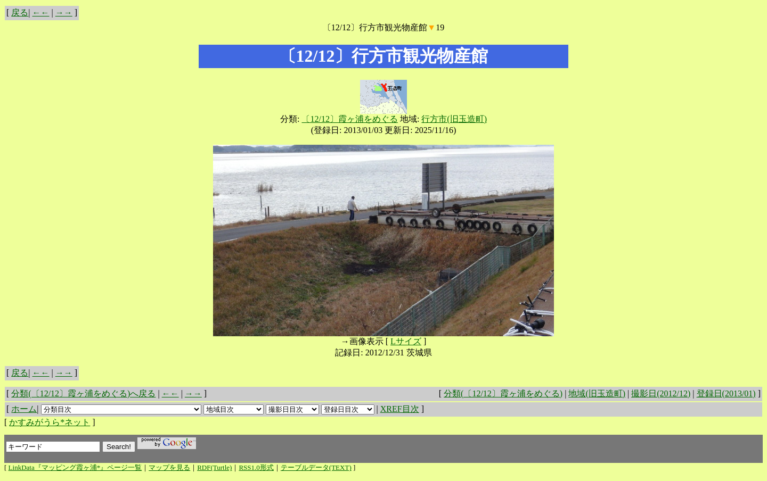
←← (41, 12)
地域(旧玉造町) (596, 393)
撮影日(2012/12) (660, 393)
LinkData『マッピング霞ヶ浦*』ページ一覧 (75, 467)
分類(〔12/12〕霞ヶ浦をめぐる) (503, 393)
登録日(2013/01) (726, 393)
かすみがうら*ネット (49, 422)
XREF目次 (399, 408)
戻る (19, 12)
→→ (63, 12)
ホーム (24, 408)
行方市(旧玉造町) (454, 118)
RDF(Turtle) (214, 467)
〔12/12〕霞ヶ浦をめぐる (349, 118)
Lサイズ (405, 341)
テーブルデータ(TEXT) (316, 467)
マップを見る (169, 467)
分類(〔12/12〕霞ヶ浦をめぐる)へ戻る (83, 393)
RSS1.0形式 (256, 467)
